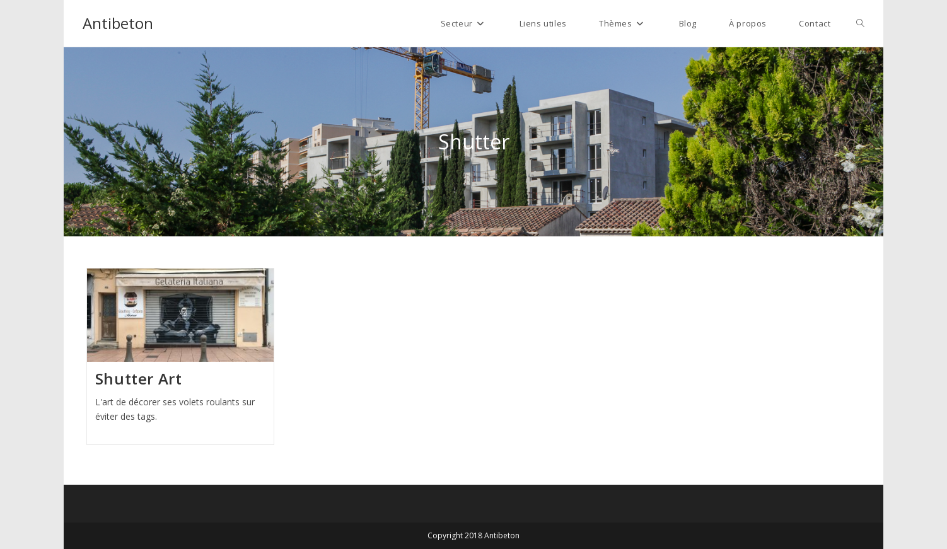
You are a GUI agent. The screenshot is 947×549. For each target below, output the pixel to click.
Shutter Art (138, 378)
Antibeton (118, 23)
